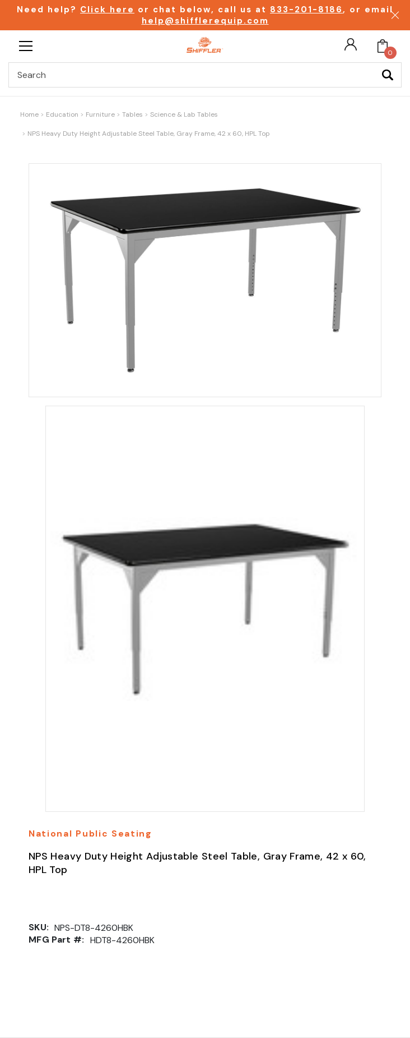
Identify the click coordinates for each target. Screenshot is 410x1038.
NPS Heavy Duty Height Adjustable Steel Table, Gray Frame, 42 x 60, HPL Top (148, 133)
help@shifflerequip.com (205, 20)
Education (62, 114)
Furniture (100, 114)
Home (29, 114)
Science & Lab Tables (184, 114)
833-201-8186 (306, 9)
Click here (107, 9)
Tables (132, 114)
